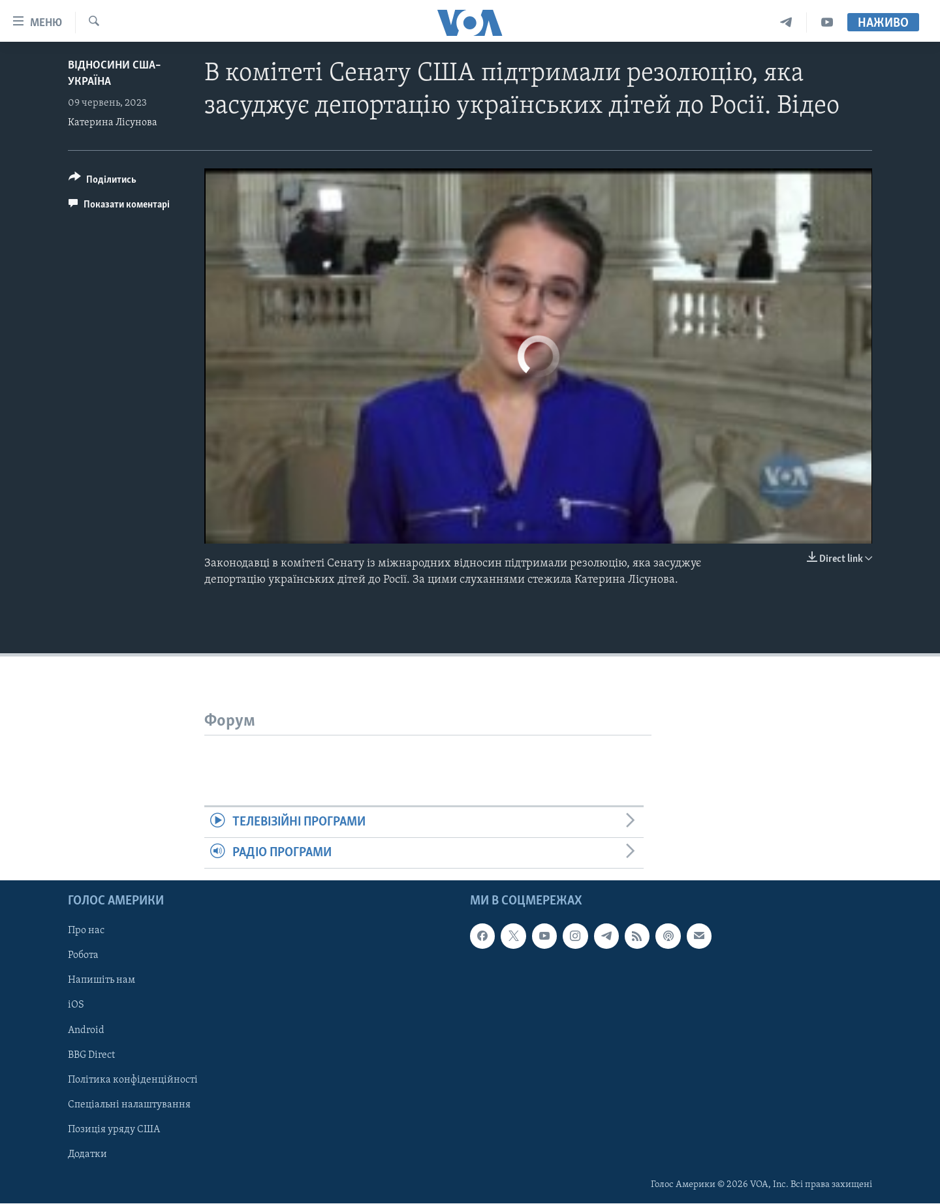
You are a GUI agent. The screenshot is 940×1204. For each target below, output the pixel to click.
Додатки (87, 1154)
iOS (76, 1005)
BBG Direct (91, 1055)
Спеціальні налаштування (129, 1105)
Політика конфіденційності (133, 1080)
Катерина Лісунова (112, 122)
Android (86, 1030)
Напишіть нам (101, 981)
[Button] (102, 181)
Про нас (86, 931)
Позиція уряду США (114, 1129)
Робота (83, 956)
